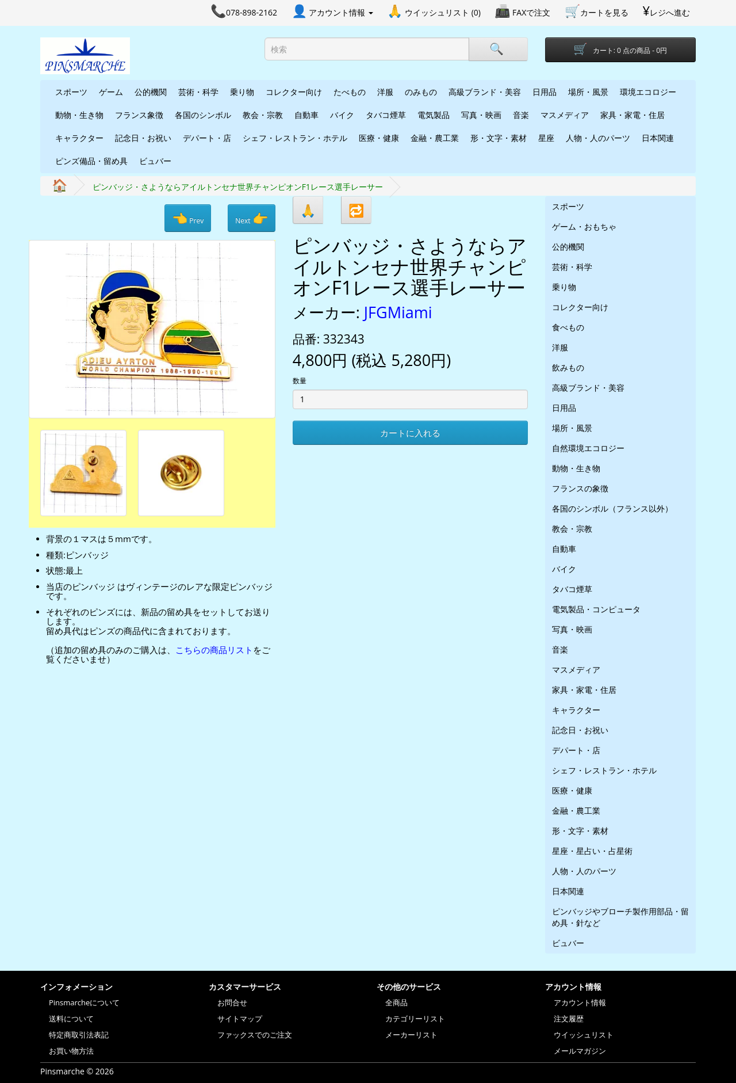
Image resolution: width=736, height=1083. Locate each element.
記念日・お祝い (143, 137)
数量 (299, 381)
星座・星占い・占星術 (592, 850)
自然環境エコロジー (588, 448)
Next (251, 218)
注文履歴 (569, 1018)
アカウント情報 (580, 1002)
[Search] (498, 49)
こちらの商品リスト (214, 649)
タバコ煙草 (386, 114)
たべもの (350, 91)
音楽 (521, 114)
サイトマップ (239, 1018)
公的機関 (151, 91)
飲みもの (568, 367)
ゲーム (111, 91)
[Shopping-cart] (620, 49)
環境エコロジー (648, 91)
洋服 (385, 91)
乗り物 (242, 91)
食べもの (568, 327)
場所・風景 (588, 91)
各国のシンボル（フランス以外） (612, 508)
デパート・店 (207, 137)
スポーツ (71, 91)
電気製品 (433, 114)
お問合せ (232, 1002)
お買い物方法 (71, 1051)
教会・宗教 (263, 114)
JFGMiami (398, 312)
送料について (71, 1018)
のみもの (421, 91)
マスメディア (564, 114)
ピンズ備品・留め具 (91, 160)
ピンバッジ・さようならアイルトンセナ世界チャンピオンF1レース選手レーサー (238, 186)
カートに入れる (410, 432)
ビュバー (155, 160)
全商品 (396, 1002)
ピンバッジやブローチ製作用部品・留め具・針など (620, 917)
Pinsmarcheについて (84, 1002)
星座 (546, 137)
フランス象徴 (139, 114)
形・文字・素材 (498, 137)
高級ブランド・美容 (484, 91)
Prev (188, 218)
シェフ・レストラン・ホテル (295, 137)
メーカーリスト (411, 1034)
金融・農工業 (435, 137)
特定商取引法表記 (79, 1034)
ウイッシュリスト (584, 1034)
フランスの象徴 (580, 488)
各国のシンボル (203, 114)
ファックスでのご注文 (254, 1034)
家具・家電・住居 (632, 114)
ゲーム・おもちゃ (584, 226)
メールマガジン (580, 1051)
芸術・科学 (198, 91)
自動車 (306, 114)
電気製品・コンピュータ (596, 609)
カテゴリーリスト (415, 1018)
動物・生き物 (79, 114)
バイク (342, 114)
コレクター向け (294, 91)
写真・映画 (481, 114)
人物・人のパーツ (598, 137)
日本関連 (658, 137)
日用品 (544, 91)
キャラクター (79, 137)
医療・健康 (379, 137)
